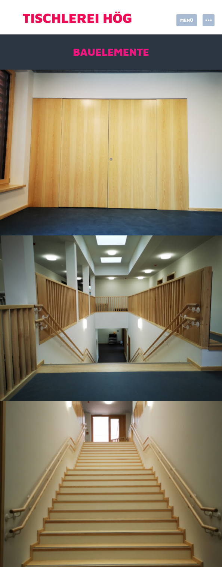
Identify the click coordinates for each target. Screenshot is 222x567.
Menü (186, 20)
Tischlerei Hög (77, 18)
